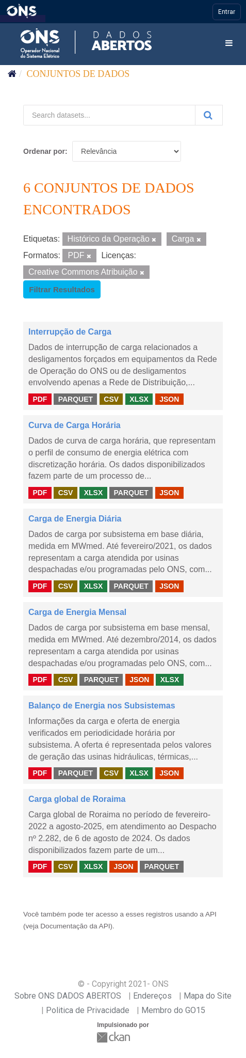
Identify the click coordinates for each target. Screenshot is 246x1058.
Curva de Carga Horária (74, 425)
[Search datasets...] (109, 115)
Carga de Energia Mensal (77, 612)
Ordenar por (44, 151)
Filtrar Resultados (62, 289)
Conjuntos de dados (78, 74)
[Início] (12, 74)
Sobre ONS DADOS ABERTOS (67, 996)
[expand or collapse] (229, 44)
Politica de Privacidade (87, 1010)
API (211, 914)
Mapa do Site (208, 996)
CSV (111, 398)
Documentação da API (75, 926)
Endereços (152, 996)
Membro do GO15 (173, 1010)
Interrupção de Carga (69, 331)
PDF (39, 398)
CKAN (114, 1037)
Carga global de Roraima (77, 799)
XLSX (139, 398)
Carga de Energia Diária (75, 518)
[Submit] (209, 115)
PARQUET (75, 398)
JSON (169, 398)
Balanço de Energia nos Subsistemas (101, 705)
